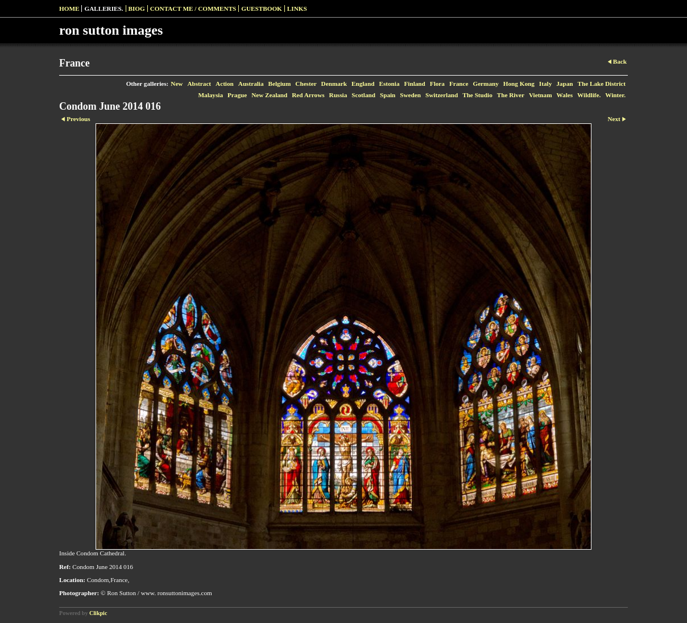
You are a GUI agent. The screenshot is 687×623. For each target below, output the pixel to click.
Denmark (334, 83)
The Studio (477, 95)
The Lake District (601, 83)
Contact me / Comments (193, 8)
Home (69, 8)
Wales (565, 95)
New (177, 83)
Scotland (363, 95)
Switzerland (441, 95)
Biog (137, 8)
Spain (387, 95)
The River (510, 95)
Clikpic (98, 613)
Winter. (615, 95)
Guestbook (261, 8)
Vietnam (540, 95)
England (362, 83)
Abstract (199, 83)
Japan (564, 83)
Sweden (410, 95)
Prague (237, 95)
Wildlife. (589, 95)
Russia (338, 95)
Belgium (279, 83)
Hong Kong (519, 83)
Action (225, 83)
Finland (414, 83)
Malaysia (210, 95)
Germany (485, 83)
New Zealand (269, 95)
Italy (545, 83)
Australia (251, 83)
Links (297, 8)
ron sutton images (111, 30)
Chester (305, 83)
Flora (437, 83)
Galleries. (103, 8)
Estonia (389, 83)
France (459, 83)
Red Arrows (308, 95)
